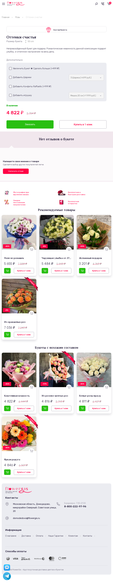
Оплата (39, 537)
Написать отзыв (15, 172)
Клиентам (73, 537)
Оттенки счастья (34, 17)
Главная (5, 17)
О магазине (10, 537)
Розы (17, 17)
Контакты (87, 537)
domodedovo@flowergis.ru (26, 519)
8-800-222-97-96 (75, 507)
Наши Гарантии (55, 537)
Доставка (26, 537)
